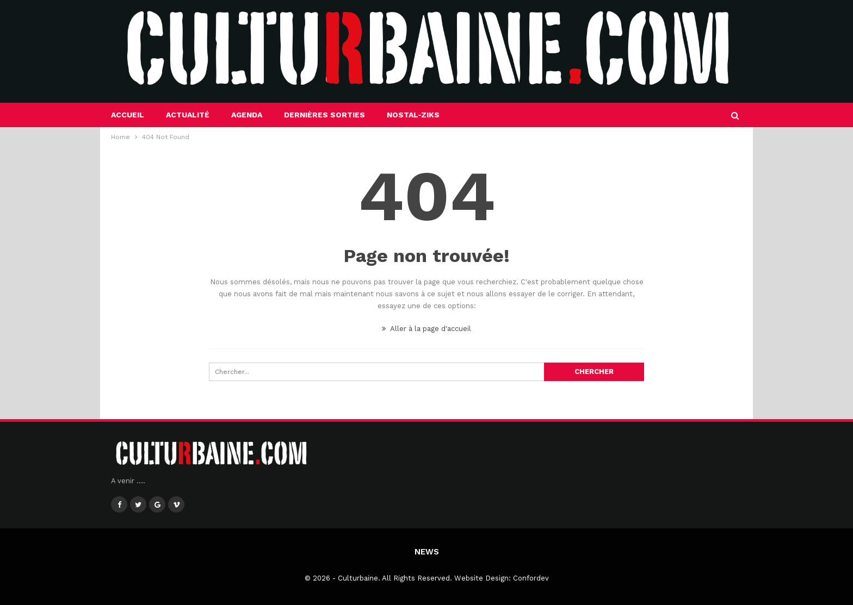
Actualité (187, 114)
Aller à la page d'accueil (426, 329)
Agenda (246, 114)
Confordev (531, 578)
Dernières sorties (324, 114)
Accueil (127, 114)
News (427, 552)
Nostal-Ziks (413, 114)
